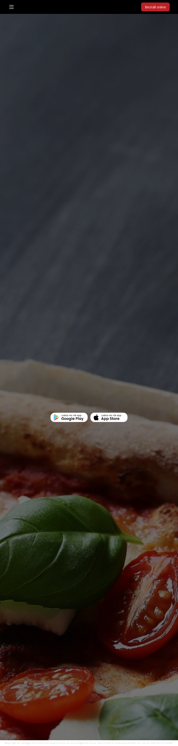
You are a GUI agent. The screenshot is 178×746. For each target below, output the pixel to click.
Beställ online (155, 7)
